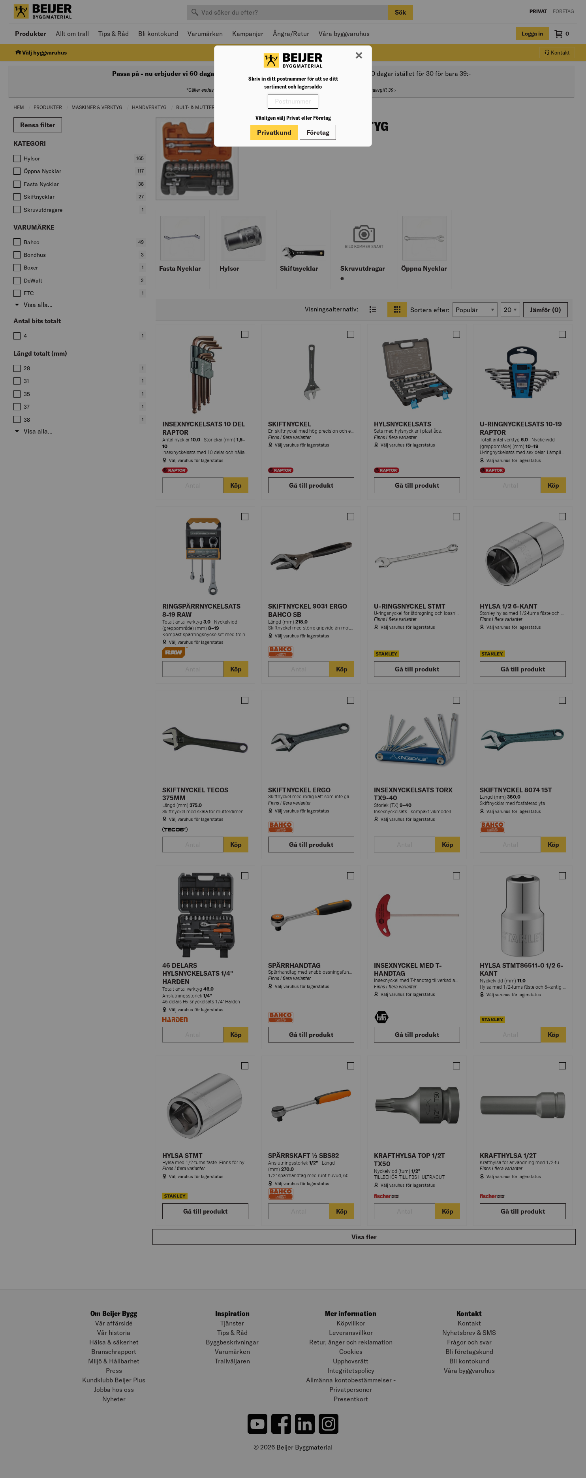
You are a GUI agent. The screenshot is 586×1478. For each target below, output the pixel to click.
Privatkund (274, 132)
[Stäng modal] (359, 55)
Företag (317, 132)
